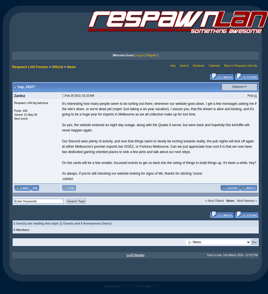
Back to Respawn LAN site (240, 65)
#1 (255, 95)
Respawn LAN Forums (30, 67)
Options (238, 86)
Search (184, 65)
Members (198, 65)
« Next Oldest (214, 200)
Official (57, 67)
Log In (140, 55)
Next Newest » (247, 200)
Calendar (214, 65)
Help (173, 65)
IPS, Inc (158, 286)
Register (151, 55)
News (71, 67)
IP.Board (127, 286)
